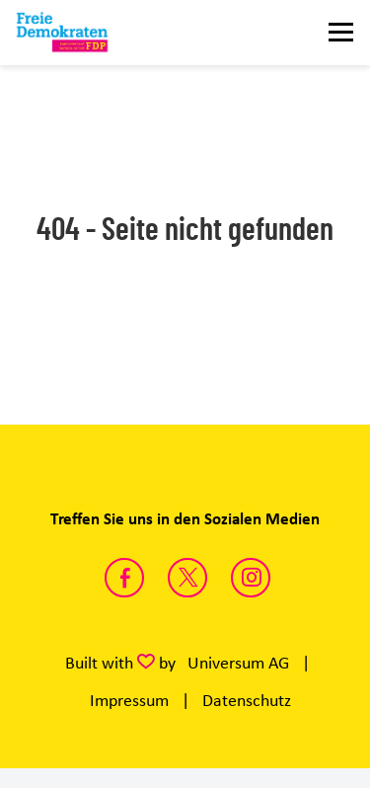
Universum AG (238, 662)
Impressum (129, 700)
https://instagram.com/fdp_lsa (250, 577)
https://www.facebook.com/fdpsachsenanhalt (124, 577)
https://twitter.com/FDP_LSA (187, 577)
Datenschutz (246, 700)
